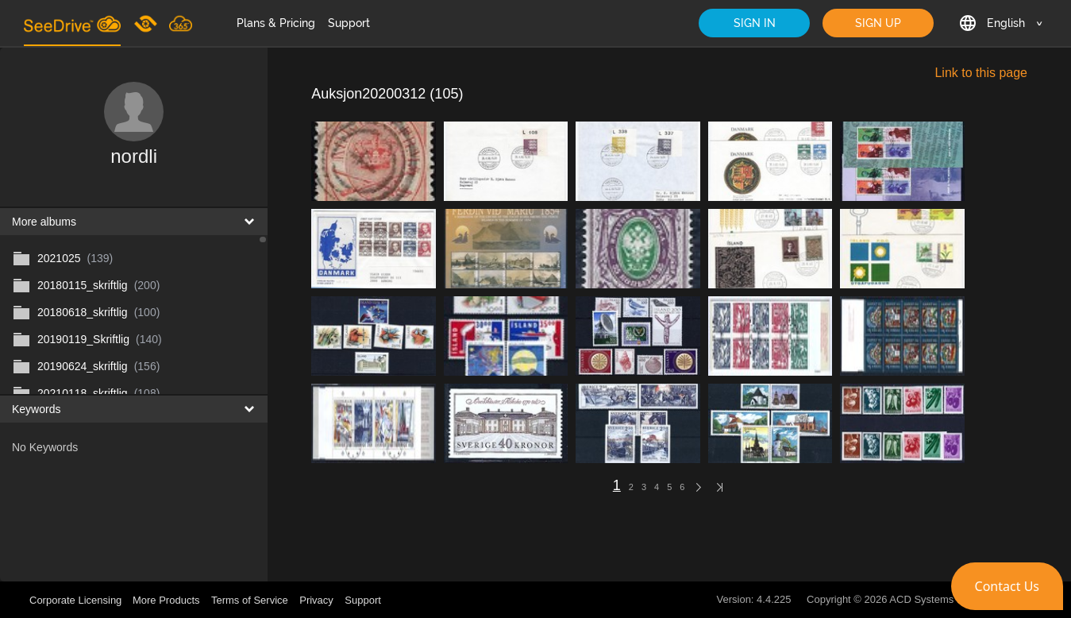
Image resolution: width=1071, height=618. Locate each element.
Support (349, 23)
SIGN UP (878, 23)
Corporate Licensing (77, 600)
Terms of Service (249, 600)
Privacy (316, 600)
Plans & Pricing (276, 23)
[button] (1007, 586)
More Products (166, 600)
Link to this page (980, 72)
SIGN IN (755, 23)
